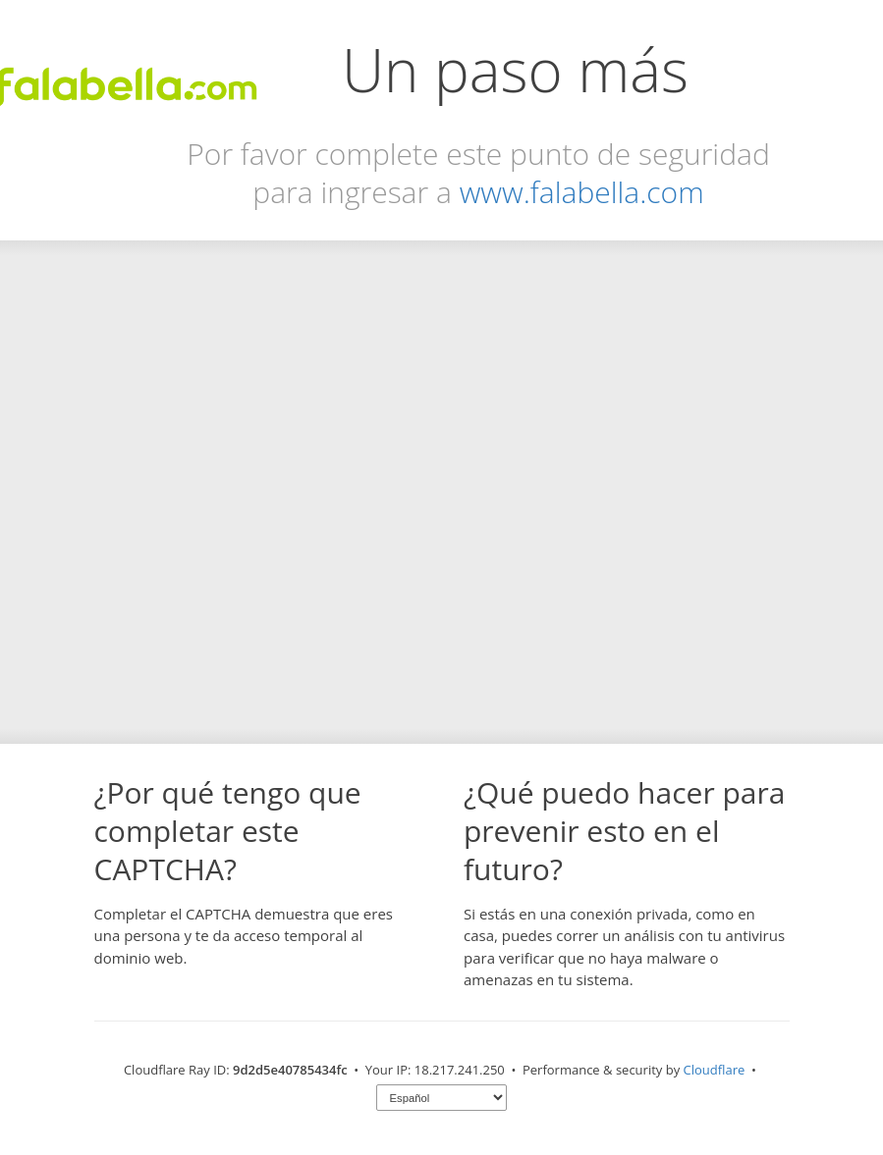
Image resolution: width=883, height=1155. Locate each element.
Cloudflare (714, 1069)
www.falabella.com (582, 192)
